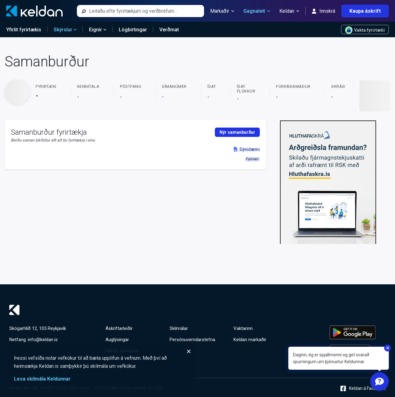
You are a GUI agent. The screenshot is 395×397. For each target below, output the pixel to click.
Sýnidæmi (247, 149)
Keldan (289, 11)
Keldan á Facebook (363, 388)
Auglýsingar (117, 339)
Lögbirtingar (133, 30)
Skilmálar (179, 328)
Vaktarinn (243, 328)
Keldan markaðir (249, 339)
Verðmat (169, 30)
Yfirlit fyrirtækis (23, 30)
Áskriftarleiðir (119, 328)
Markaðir (222, 11)
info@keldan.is (43, 339)
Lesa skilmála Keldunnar (42, 379)
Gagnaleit (256, 11)
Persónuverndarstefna (192, 339)
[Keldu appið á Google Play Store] (358, 332)
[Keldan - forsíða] (34, 11)
